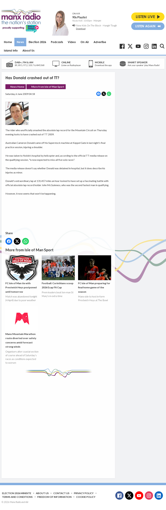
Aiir (26, 502)
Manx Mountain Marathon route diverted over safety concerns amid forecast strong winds (21, 327)
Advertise (100, 42)
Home (8, 42)
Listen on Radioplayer (71, 65)
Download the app (103, 65)
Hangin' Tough (110, 25)
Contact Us (61, 493)
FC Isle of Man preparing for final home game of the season (94, 274)
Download (80, 28)
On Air (85, 42)
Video (72, 42)
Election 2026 (37, 42)
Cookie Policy (85, 496)
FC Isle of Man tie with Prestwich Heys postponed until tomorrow (21, 274)
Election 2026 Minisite (16, 493)
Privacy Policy (84, 493)
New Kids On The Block (88, 25)
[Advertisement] (63, 425)
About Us (28, 50)
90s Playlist (79, 17)
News (20, 42)
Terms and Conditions (17, 496)
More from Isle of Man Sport (47, 86)
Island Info (11, 50)
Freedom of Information (54, 496)
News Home (17, 86)
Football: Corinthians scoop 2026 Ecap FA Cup (58, 272)
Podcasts (57, 42)
